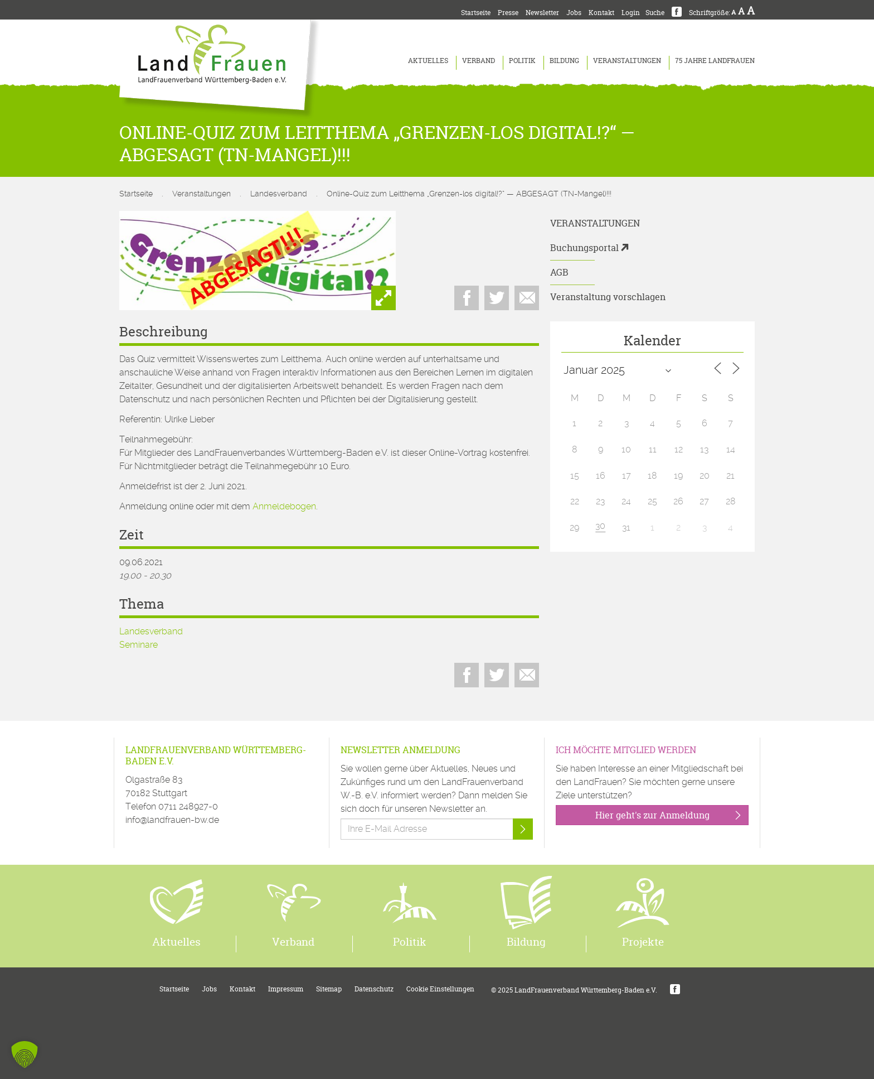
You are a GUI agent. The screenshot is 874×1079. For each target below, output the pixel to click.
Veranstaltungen (627, 60)
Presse (508, 12)
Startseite (476, 12)
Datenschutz (374, 989)
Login (630, 12)
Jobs (573, 12)
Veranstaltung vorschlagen (608, 297)
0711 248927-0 (188, 806)
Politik (522, 60)
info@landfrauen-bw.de (172, 820)
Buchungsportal (584, 248)
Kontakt (601, 12)
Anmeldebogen (284, 506)
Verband (478, 60)
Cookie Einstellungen (440, 989)
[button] (24, 1054)
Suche (654, 12)
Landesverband (278, 193)
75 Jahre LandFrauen (715, 60)
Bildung (564, 60)
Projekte (643, 942)
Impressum (285, 989)
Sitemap (329, 989)
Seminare (138, 644)
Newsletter (542, 12)
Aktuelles (428, 60)
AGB (559, 272)
